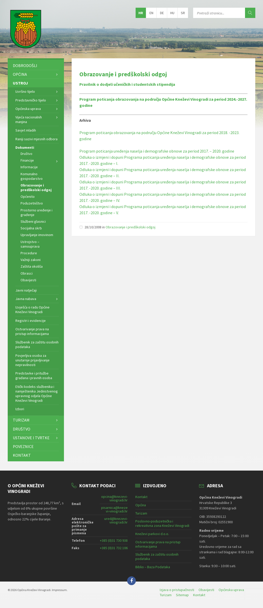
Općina (20, 74)
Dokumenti (24, 147)
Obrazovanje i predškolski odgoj (123, 74)
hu (172, 13)
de (162, 13)
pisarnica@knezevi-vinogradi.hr (114, 509)
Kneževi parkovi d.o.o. (152, 533)
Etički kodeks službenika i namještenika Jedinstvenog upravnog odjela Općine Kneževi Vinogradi (36, 393)
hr (140, 13)
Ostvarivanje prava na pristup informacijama (32, 331)
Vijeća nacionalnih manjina (28, 119)
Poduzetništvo (32, 203)
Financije (27, 160)
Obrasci (27, 273)
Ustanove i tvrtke (31, 437)
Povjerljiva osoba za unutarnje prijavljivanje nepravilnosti (32, 360)
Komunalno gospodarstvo (32, 176)
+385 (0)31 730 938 (114, 540)
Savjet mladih (25, 130)
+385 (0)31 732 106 (114, 548)
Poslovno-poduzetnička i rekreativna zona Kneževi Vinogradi (162, 523)
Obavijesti (28, 280)
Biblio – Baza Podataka (152, 567)
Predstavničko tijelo (30, 100)
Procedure (29, 253)
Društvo (26, 153)
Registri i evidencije (30, 320)
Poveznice (23, 446)
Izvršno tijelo (25, 91)
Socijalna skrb (31, 228)
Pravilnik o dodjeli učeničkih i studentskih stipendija (127, 84)
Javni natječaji (26, 290)
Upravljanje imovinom (37, 234)
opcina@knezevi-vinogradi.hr (114, 498)
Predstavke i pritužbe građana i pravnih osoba (33, 375)
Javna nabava (25, 298)
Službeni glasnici (33, 221)
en (151, 13)
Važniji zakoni (31, 259)
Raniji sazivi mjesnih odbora (36, 139)
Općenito (28, 196)
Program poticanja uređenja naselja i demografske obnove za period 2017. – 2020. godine (156, 151)
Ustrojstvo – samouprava (30, 244)
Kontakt (22, 455)
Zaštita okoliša (32, 266)
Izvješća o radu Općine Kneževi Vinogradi (32, 309)
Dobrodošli (25, 65)
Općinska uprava (28, 108)
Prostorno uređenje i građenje (36, 212)
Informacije (29, 167)
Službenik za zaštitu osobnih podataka (37, 344)
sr (183, 13)
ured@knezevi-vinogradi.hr (116, 520)
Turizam (21, 420)
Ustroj (20, 83)
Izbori (19, 409)
